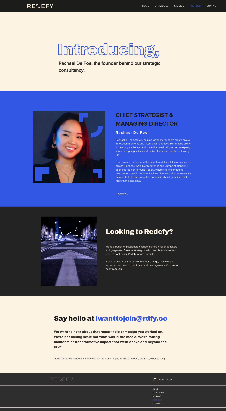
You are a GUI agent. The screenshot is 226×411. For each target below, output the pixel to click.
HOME (155, 389)
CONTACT (157, 403)
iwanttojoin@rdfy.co (131, 318)
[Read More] (122, 193)
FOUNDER (157, 400)
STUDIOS (156, 396)
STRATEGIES (158, 392)
